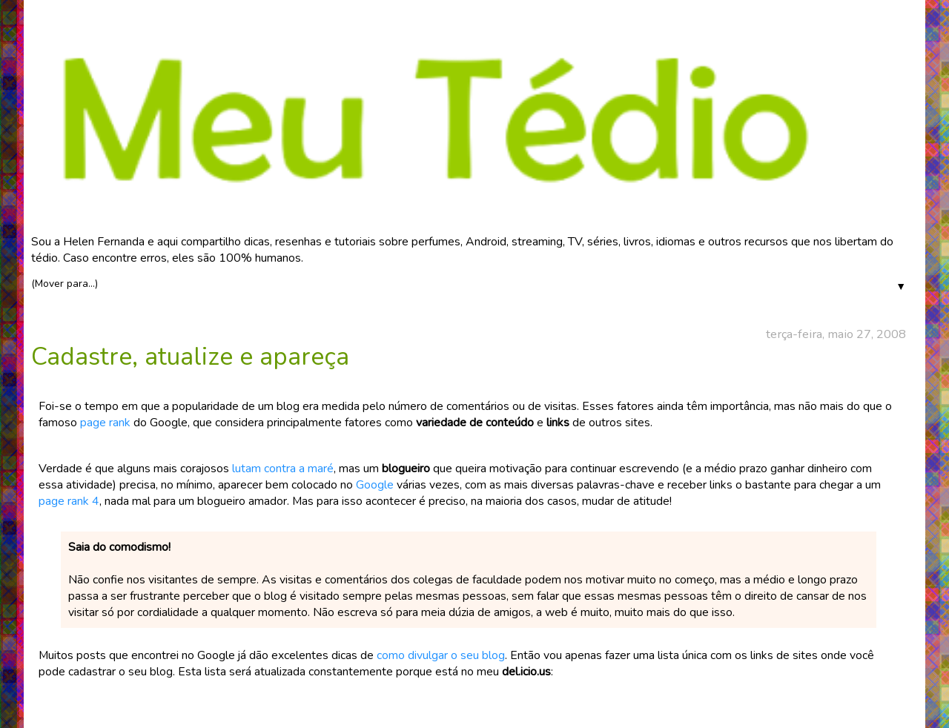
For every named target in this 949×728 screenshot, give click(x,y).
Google (375, 485)
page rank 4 (69, 501)
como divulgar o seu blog (441, 655)
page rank (105, 422)
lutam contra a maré (283, 468)
